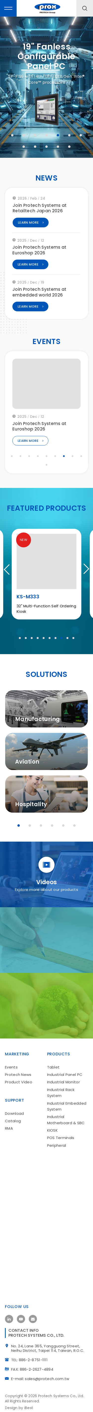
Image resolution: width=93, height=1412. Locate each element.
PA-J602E (29, 598)
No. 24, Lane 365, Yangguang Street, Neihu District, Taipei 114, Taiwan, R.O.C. (49, 1346)
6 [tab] (69, 135)
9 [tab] (35, 146)
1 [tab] (12, 135)
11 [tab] (58, 146)
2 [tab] (24, 135)
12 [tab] (69, 146)
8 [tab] (24, 146)
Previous (8, 570)
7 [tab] (81, 135)
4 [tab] (46, 135)
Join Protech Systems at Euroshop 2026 (39, 252)
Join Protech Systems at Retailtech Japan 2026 (40, 210)
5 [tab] (58, 135)
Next (84, 570)
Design (11, 1406)
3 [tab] (35, 135)
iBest (28, 1406)
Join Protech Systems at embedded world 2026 (39, 294)
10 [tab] (46, 146)
